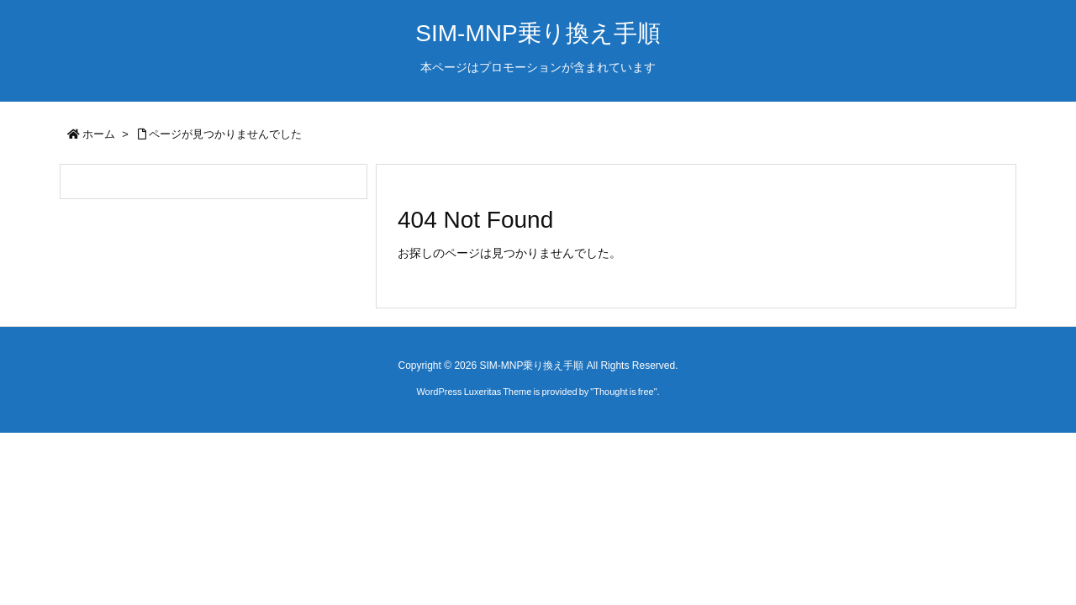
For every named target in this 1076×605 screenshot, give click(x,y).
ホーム (98, 134)
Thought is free (623, 392)
